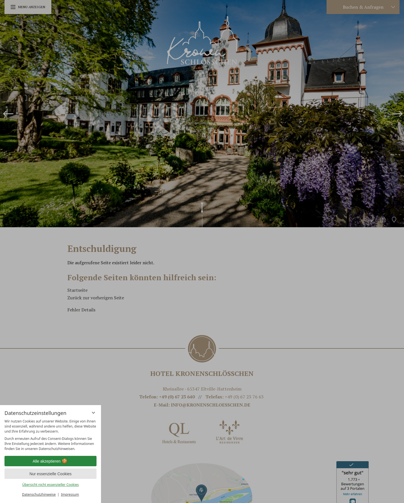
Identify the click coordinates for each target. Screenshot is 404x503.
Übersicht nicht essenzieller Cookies (50, 484)
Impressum (70, 494)
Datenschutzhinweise (39, 494)
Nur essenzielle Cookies (50, 474)
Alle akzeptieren (50, 461)
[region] (50, 435)
